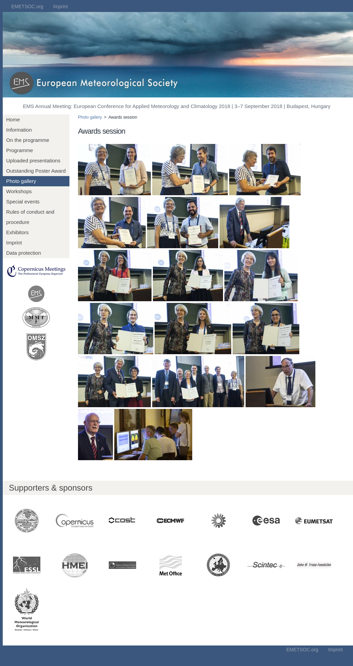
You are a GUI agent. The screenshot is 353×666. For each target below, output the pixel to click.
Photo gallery (21, 181)
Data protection (23, 253)
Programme (19, 150)
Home (13, 119)
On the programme (27, 140)
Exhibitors (17, 232)
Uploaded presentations (33, 160)
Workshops (19, 191)
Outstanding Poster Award (36, 171)
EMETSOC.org (27, 6)
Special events (23, 201)
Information (19, 130)
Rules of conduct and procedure (30, 217)
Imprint (60, 6)
